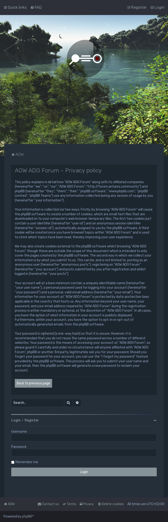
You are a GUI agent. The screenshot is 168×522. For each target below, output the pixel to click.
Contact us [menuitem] (48, 504)
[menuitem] (36, 7)
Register (32, 420)
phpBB (27, 516)
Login (16, 420)
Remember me (26, 462)
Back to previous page (33, 383)
